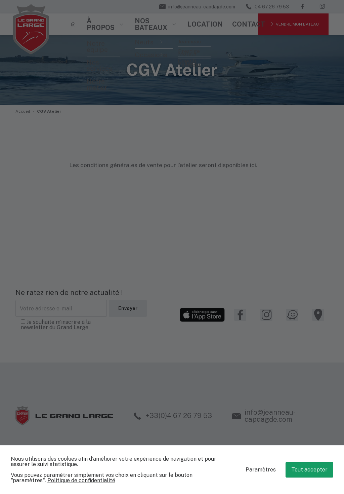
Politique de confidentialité (81, 480)
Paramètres (261, 469)
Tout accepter (309, 469)
